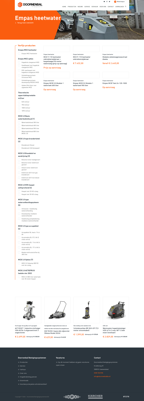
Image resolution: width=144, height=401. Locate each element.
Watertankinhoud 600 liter (30, 125)
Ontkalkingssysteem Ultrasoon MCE (29, 76)
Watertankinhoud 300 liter (30, 122)
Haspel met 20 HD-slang (30, 191)
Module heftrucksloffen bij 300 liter (31, 253)
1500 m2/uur (26, 108)
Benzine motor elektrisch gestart (30, 164)
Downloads (24, 381)
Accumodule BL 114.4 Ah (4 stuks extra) (31, 243)
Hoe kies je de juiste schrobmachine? (33, 384)
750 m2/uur (25, 105)
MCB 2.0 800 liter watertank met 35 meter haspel (31, 278)
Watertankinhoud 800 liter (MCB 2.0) (30, 132)
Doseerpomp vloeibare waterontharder (29, 215)
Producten (24, 362)
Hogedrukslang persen (28, 377)
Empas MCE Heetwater (29, 53)
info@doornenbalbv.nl (102, 376)
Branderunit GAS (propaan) (31, 148)
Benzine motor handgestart (31, 160)
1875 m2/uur (26, 111)
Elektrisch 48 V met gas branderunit (30, 174)
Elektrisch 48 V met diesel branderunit (30, 179)
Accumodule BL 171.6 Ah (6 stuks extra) (31, 248)
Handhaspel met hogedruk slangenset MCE (30, 66)
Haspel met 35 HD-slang (30, 194)
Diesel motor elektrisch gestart (30, 169)
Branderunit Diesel (28, 145)
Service (22, 366)
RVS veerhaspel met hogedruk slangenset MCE (30, 71)
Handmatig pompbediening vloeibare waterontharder (30, 220)
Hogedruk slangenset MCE (30, 62)
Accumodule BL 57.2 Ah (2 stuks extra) (30, 238)
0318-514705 (98, 373)
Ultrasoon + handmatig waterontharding (29, 210)
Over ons (23, 373)
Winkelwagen (119, 2)
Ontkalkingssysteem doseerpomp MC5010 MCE (30, 81)
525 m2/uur (25, 102)
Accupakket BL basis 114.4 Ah (31, 233)
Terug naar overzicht (25, 23)
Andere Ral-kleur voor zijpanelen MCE (29, 86)
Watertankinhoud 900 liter (30, 128)
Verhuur (23, 370)
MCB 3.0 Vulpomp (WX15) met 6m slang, (30, 264)
